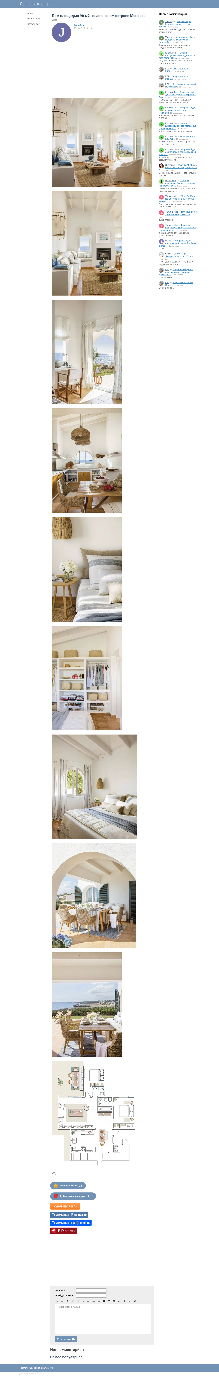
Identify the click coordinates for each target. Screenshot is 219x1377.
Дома (54, 20)
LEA (167, 68)
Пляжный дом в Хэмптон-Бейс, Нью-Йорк (181, 213)
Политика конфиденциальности (37, 1368)
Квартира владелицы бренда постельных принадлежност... (177, 126)
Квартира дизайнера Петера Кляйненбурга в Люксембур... (177, 40)
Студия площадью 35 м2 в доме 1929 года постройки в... (177, 55)
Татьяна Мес (171, 196)
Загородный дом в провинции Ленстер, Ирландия (177, 110)
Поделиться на (71, 1223)
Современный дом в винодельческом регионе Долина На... (177, 94)
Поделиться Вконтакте (69, 1215)
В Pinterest (67, 1231)
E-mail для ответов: (64, 1295)
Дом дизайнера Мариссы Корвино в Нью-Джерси (175, 24)
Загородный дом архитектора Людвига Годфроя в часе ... (177, 152)
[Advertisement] (178, 341)
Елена (168, 240)
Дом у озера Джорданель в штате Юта (178, 254)
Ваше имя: (60, 1290)
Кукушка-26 (171, 92)
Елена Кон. (170, 53)
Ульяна (168, 21)
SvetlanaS (170, 165)
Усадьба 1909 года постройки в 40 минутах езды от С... (178, 167)
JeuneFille (79, 25)
